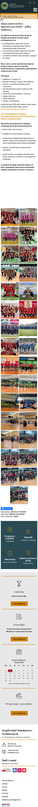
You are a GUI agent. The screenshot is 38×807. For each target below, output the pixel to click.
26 (19, 678)
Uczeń (4, 787)
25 (14, 678)
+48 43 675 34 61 (34, 3)
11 (14, 673)
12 (19, 673)
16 (5, 676)
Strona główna (7, 780)
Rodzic (4, 790)
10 (10, 673)
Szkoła (9, 16)
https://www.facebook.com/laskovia (13, 109)
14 (27, 673)
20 (23, 676)
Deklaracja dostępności (11, 800)
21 (27, 676)
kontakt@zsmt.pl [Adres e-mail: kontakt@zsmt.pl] (13, 752)
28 (27, 678)
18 (14, 676)
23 (5, 678)
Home (4, 16)
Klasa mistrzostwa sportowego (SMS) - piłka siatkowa (16, 26)
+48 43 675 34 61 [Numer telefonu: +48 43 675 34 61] (13, 750)
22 (32, 676)
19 (19, 676)
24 (10, 678)
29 (32, 678)
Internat (5, 793)
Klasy (14, 16)
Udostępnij (6, 508)
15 (32, 673)
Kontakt (5, 796)
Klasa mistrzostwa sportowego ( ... (13, 17)
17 (10, 676)
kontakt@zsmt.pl (30, 3)
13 (23, 673)
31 (10, 681)
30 (5, 681)
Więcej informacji (19, 604)
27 (23, 678)
